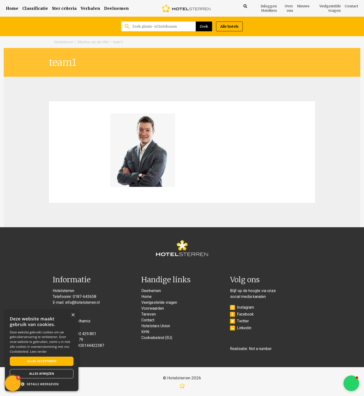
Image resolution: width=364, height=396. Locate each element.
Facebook (242, 314)
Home (12, 8)
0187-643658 (84, 296)
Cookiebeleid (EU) (156, 337)
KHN (145, 331)
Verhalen (90, 8)
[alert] (41, 350)
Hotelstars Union (155, 326)
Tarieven (148, 314)
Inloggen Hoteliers (269, 8)
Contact (351, 6)
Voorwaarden (152, 308)
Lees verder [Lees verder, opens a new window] (38, 352)
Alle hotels (229, 26)
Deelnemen (116, 8)
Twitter (239, 321)
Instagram (242, 307)
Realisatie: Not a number (251, 348)
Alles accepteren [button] (42, 361)
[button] (351, 383)
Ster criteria (64, 8)
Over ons (289, 8)
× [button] (73, 315)
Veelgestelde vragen (330, 8)
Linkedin (240, 328)
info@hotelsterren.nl (82, 302)
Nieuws (303, 6)
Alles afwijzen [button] (41, 374)
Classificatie (35, 8)
